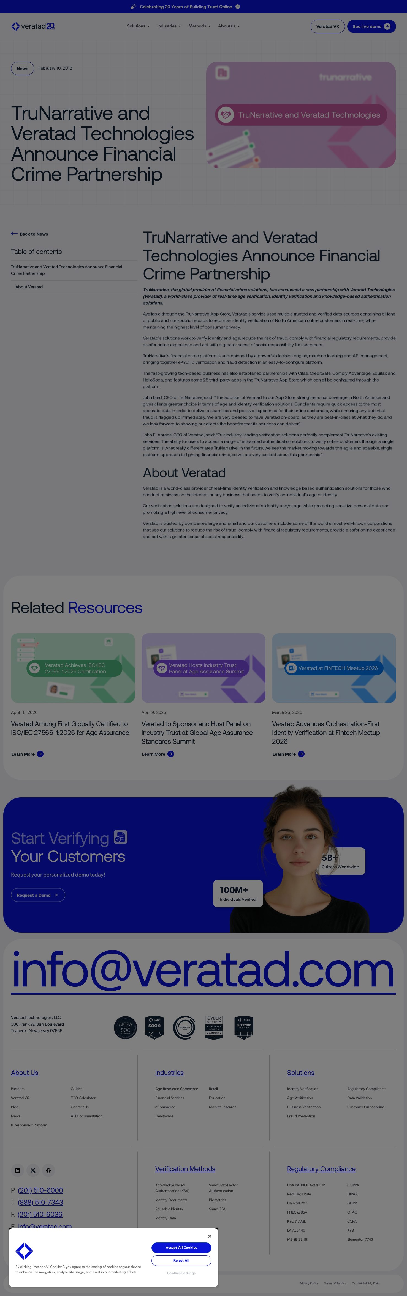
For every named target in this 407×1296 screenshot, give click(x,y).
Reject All (181, 1260)
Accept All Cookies (181, 1248)
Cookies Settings (181, 1273)
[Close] (209, 1236)
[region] (113, 1257)
